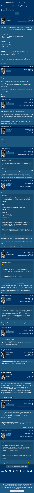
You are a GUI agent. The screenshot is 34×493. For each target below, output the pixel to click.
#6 (32, 180)
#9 (32, 327)
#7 (32, 250)
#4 (32, 126)
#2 (32, 66)
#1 (32, 16)
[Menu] (2, 2)
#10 (32, 350)
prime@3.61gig (12, 341)
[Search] (32, 2)
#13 (32, 430)
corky (3, 10)
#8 (32, 295)
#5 (32, 148)
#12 (32, 400)
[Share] (30, 16)
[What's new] (29, 2)
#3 (32, 99)
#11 (32, 372)
